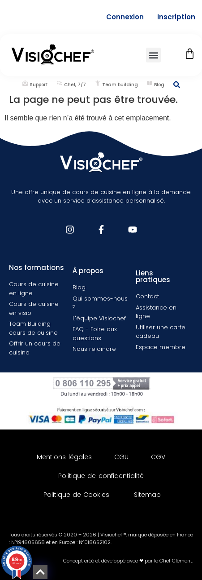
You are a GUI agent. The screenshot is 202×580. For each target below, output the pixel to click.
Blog (159, 84)
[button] (153, 55)
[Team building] (97, 83)
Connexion (125, 17)
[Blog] (149, 83)
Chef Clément (175, 560)
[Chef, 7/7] (59, 83)
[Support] (25, 83)
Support (39, 84)
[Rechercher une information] (176, 84)
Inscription (176, 17)
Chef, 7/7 (75, 84)
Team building (120, 84)
